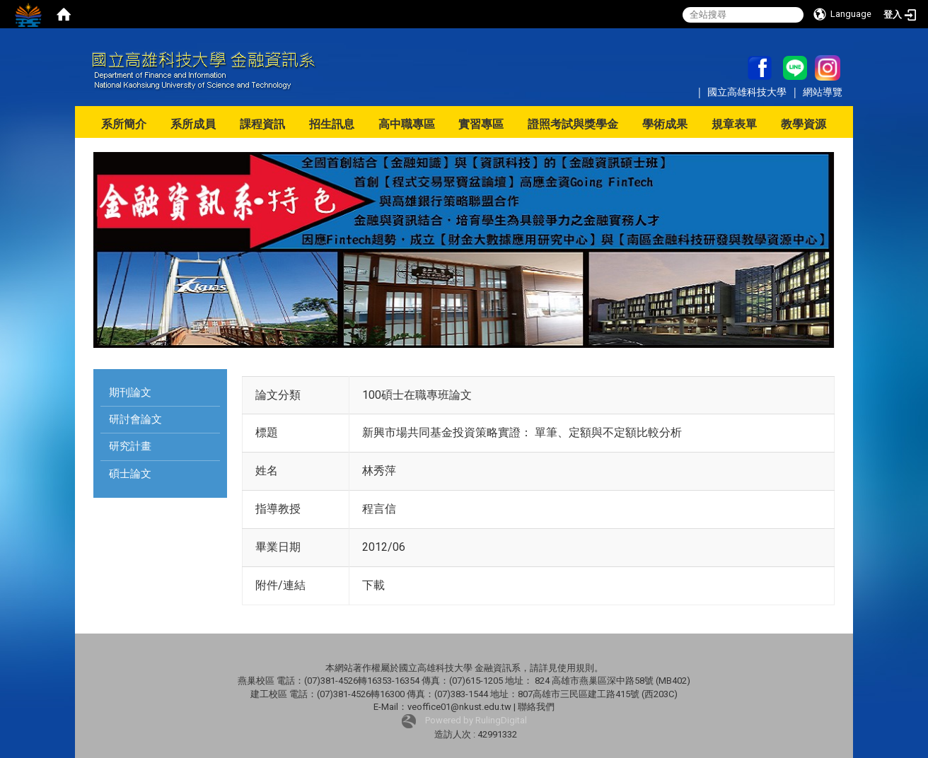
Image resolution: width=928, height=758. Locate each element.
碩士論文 (130, 473)
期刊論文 (130, 392)
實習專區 (481, 124)
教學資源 (803, 124)
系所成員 (193, 124)
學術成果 (665, 124)
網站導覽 (822, 91)
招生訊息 (331, 124)
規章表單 (734, 124)
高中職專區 (406, 124)
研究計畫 (130, 446)
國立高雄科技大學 (748, 91)
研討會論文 (135, 419)
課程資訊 (262, 124)
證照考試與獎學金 (573, 124)
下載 (373, 585)
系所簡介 (123, 124)
